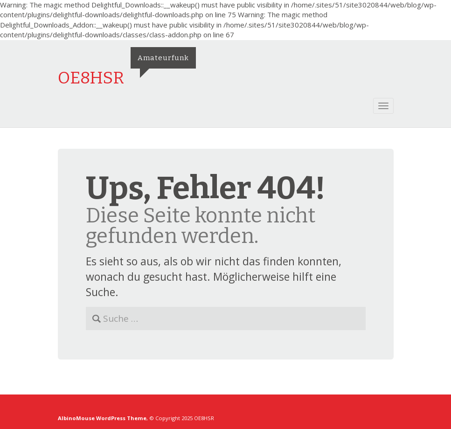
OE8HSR (91, 78)
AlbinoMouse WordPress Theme (102, 418)
